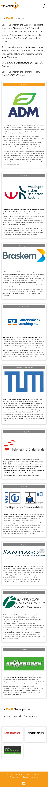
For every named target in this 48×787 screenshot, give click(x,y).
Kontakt (10, 774)
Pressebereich (15, 777)
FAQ (28, 774)
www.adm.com (14, 164)
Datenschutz (20, 774)
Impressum (37, 774)
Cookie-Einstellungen (30, 777)
